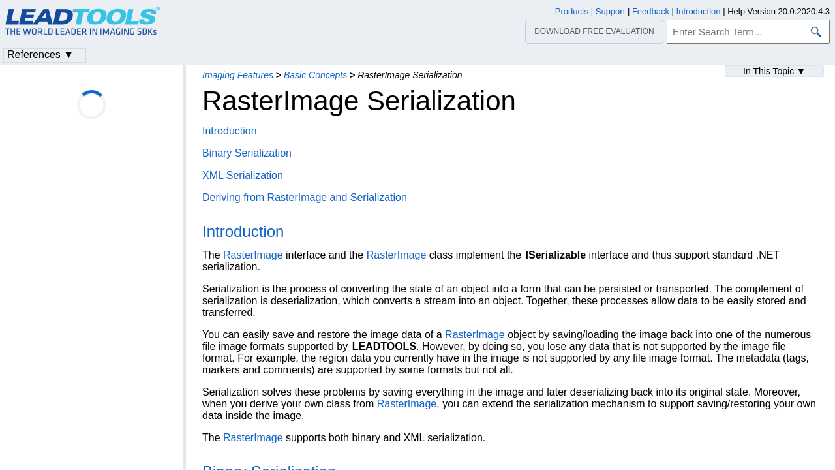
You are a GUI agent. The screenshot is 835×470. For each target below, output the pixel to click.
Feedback (650, 11)
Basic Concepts (315, 75)
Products (571, 11)
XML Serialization (242, 175)
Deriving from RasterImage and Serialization (304, 197)
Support (611, 11)
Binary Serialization (247, 153)
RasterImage (253, 254)
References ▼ (40, 54)
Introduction (229, 130)
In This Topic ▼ (774, 71)
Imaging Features (237, 75)
